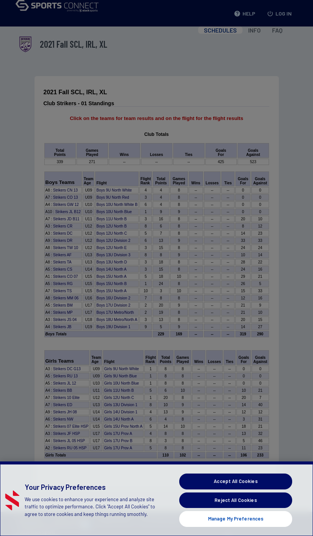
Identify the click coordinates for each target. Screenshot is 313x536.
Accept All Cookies (235, 488)
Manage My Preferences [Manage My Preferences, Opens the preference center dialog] (236, 525)
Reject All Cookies (235, 506)
